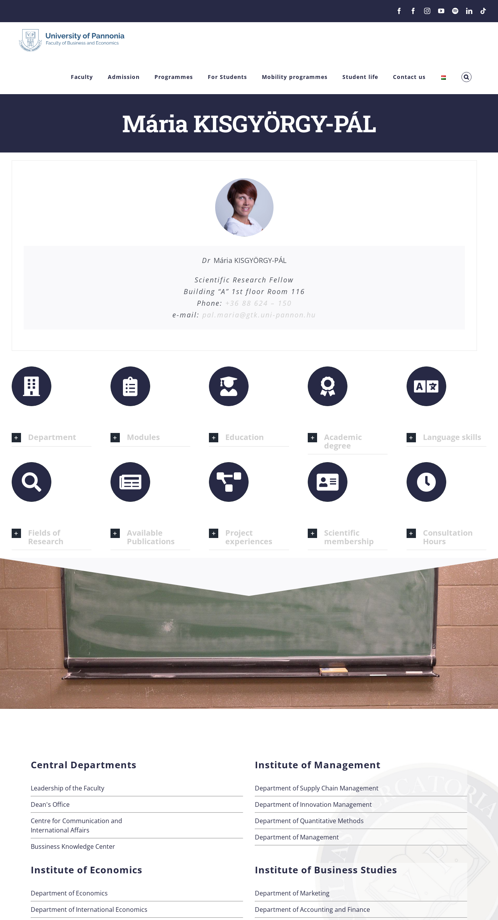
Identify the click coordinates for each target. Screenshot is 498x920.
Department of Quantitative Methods (309, 821)
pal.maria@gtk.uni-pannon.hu (259, 314)
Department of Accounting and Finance (312, 909)
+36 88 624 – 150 (258, 303)
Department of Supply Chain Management (317, 788)
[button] (466, 77)
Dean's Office (50, 804)
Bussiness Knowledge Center (73, 846)
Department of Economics (69, 893)
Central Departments (84, 764)
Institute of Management (318, 764)
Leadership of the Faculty (67, 788)
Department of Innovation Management (313, 804)
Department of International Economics (89, 909)
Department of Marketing (292, 893)
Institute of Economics (86, 869)
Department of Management (297, 837)
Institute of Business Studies (326, 869)
